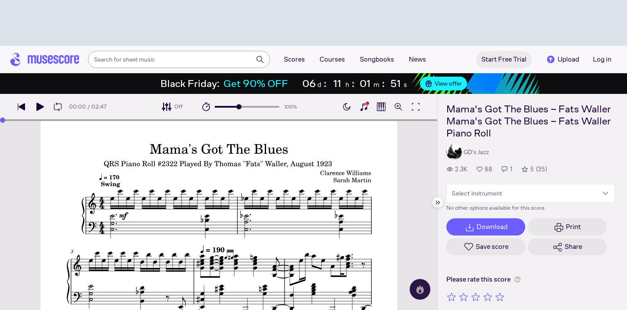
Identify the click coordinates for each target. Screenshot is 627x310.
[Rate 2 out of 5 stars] (463, 296)
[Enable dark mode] (346, 106)
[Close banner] (615, 83)
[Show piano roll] (381, 106)
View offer (443, 83)
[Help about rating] (517, 279)
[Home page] (44, 59)
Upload (562, 59)
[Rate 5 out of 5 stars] (500, 296)
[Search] (260, 59)
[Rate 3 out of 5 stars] (475, 296)
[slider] (238, 106)
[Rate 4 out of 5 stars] (488, 296)
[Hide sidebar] (438, 202)
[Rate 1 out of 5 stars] (451, 296)
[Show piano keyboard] (364, 106)
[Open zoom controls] (398, 106)
